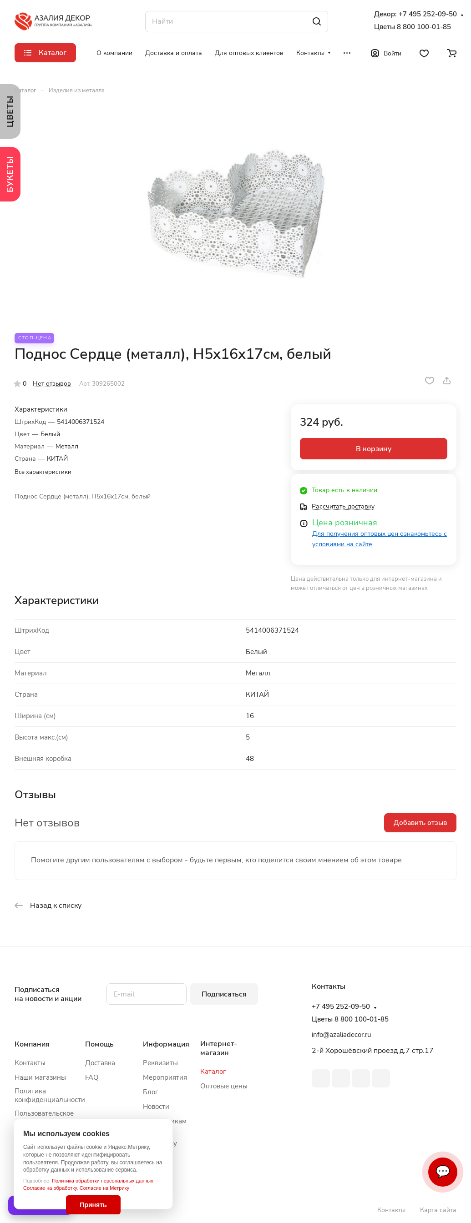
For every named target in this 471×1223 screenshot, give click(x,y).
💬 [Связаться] (443, 1172)
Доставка (100, 1062)
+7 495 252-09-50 (428, 14)
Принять (93, 1204)
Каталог (213, 1071)
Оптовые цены (224, 1086)
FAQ (92, 1077)
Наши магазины (40, 1077)
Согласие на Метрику (104, 1188)
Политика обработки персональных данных (102, 1180)
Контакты (30, 1062)
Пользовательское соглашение (44, 1118)
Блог (150, 1092)
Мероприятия (165, 1077)
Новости (156, 1106)
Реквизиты (160, 1062)
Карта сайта (438, 1210)
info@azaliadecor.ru (341, 1034)
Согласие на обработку (50, 1188)
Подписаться (224, 994)
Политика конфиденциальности (50, 1095)
